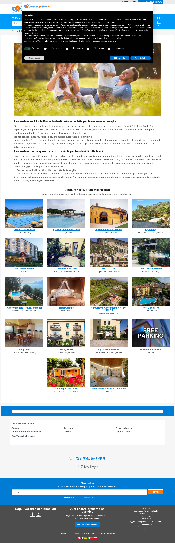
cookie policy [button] (111, 22)
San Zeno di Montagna (23, 436)
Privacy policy (145, 516)
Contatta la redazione (146, 527)
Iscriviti (155, 492)
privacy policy (89, 497)
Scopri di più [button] (34, 58)
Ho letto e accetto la (79, 497)
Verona (42, 140)
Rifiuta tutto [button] (119, 58)
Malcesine (36, 431)
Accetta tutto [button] (141, 58)
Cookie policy (146, 519)
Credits (146, 529)
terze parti (66, 25)
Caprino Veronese (20, 431)
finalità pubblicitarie (40, 30)
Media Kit (146, 508)
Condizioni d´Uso (146, 513)
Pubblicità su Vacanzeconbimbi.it (146, 511)
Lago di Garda (140, 140)
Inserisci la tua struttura (87, 524)
